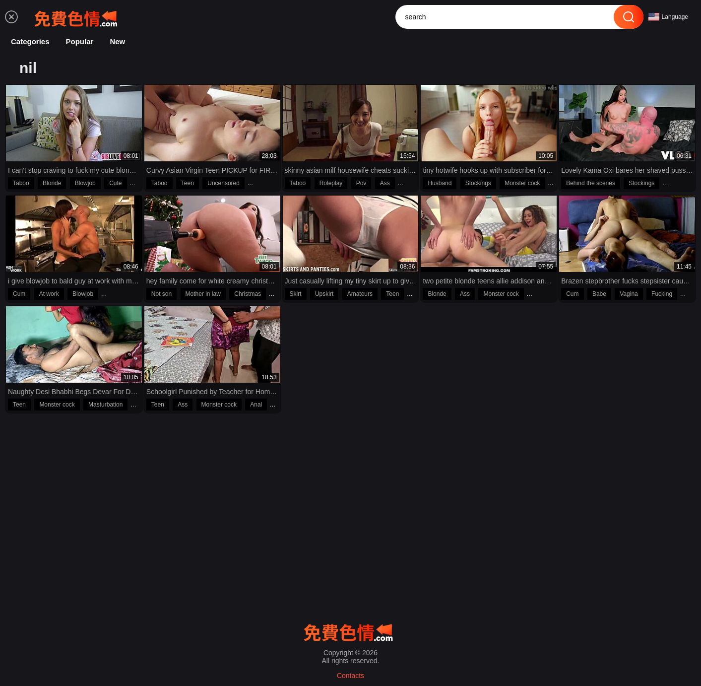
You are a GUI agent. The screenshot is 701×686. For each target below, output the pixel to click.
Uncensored (223, 183)
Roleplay (331, 183)
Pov (361, 183)
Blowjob (85, 183)
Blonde (52, 183)
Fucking (661, 293)
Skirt (296, 293)
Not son (161, 293)
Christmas (247, 293)
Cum (19, 293)
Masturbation (105, 404)
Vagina (628, 293)
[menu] (11, 16)
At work (49, 293)
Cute (115, 183)
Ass (385, 183)
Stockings (478, 183)
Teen (187, 183)
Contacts (350, 676)
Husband (439, 183)
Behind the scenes (590, 183)
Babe (599, 293)
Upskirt (324, 293)
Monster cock (522, 183)
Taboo (21, 183)
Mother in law (203, 293)
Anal (256, 404)
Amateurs (360, 293)
